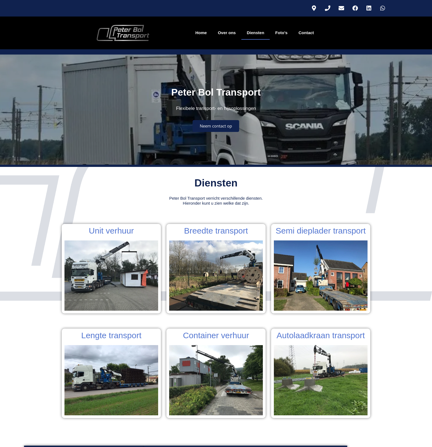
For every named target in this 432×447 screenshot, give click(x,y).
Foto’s (281, 32)
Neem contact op (216, 143)
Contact (306, 32)
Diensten (255, 32)
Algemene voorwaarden (320, 410)
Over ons (227, 32)
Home (201, 32)
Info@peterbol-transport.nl (216, 433)
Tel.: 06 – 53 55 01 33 (216, 427)
